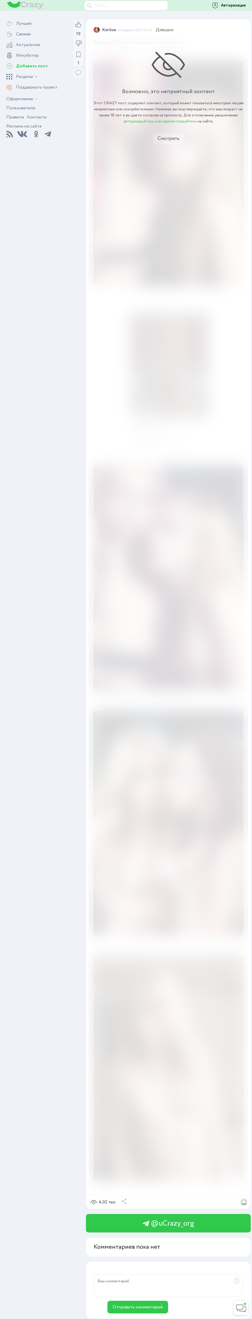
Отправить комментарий (137, 1307)
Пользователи (20, 108)
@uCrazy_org (168, 1223)
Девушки (164, 30)
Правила (15, 117)
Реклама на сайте (24, 126)
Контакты (37, 117)
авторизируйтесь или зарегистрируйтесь (160, 121)
